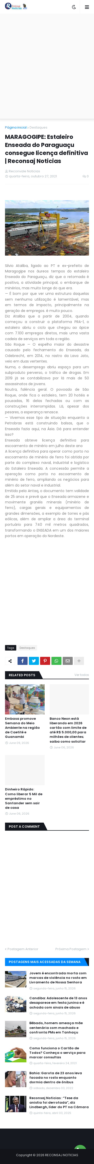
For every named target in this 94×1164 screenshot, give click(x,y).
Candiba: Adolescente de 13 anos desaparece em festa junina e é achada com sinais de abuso (58, 1003)
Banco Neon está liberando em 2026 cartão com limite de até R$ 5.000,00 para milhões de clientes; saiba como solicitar (68, 730)
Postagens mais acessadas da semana (44, 961)
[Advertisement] (47, 66)
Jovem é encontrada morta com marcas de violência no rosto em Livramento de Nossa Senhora (58, 978)
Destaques (38, 127)
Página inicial (16, 127)
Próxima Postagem (70, 949)
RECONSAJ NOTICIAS (61, 1155)
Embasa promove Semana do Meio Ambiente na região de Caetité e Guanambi (22, 727)
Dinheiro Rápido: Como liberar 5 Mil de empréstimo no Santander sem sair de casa (23, 798)
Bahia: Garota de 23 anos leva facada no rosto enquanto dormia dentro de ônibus (55, 1078)
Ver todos (81, 675)
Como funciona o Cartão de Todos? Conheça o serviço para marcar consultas (57, 1053)
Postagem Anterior (23, 949)
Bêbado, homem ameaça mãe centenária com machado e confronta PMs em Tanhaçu (56, 1027)
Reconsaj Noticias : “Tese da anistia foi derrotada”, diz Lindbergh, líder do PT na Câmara (59, 1102)
